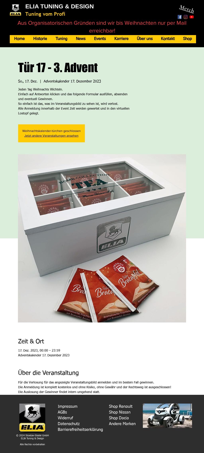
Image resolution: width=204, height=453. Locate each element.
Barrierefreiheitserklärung (80, 430)
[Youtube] (192, 17)
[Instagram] (186, 17)
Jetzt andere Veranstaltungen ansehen (51, 135)
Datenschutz (69, 424)
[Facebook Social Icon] (180, 17)
